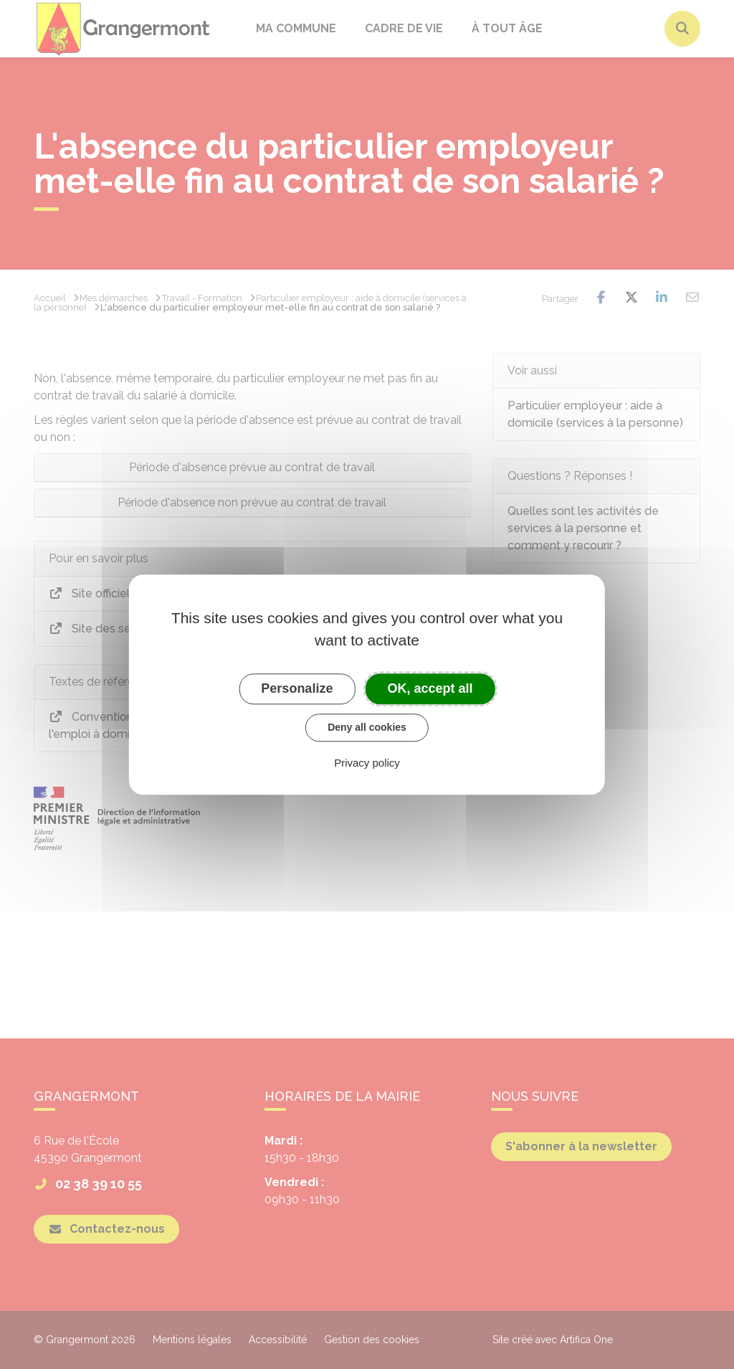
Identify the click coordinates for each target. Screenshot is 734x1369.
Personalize (297, 688)
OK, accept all (430, 688)
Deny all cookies (367, 727)
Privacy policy (367, 763)
